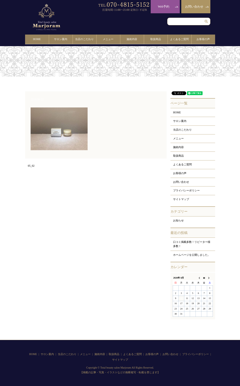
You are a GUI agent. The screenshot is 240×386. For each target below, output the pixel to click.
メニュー (108, 38)
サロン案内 (60, 38)
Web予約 (164, 6)
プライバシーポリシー (186, 189)
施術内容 (132, 38)
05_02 (31, 164)
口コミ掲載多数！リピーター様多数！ (191, 242)
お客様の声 (203, 38)
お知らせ (178, 219)
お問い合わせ (194, 6)
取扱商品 (155, 38)
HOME (37, 38)
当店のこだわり (84, 38)
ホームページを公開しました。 (191, 253)
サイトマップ (181, 198)
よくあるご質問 (179, 38)
